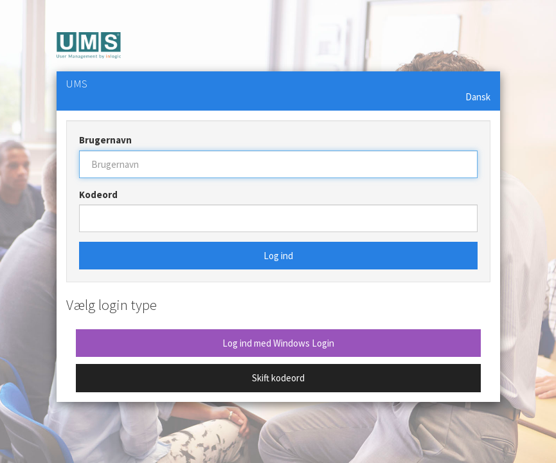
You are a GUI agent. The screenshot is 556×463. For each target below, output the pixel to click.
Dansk (477, 97)
